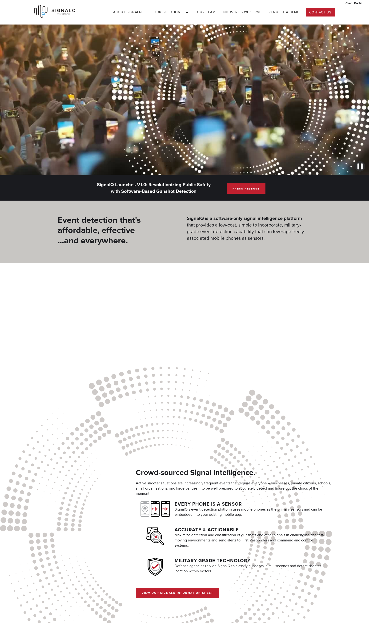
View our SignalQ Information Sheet (177, 593)
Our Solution (167, 12)
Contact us (320, 12)
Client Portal (353, 3)
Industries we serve (241, 12)
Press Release (246, 188)
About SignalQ (127, 12)
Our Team (206, 12)
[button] (169, 12)
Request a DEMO (284, 12)
